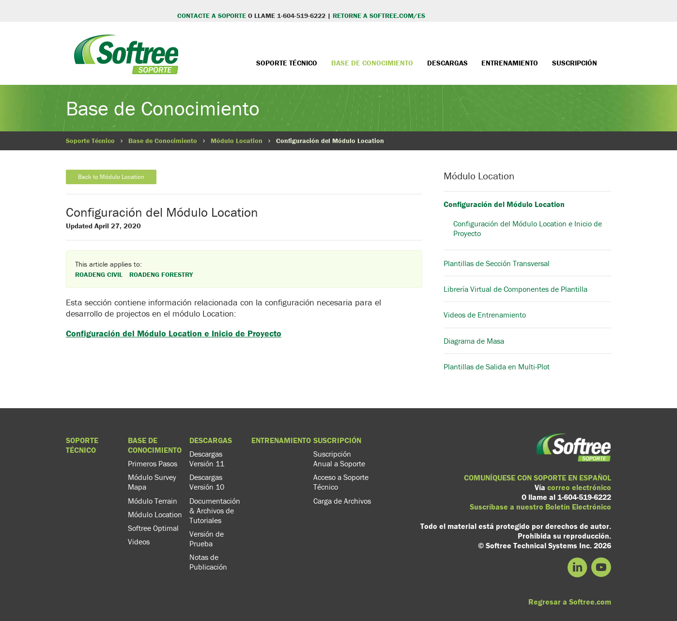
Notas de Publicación (208, 562)
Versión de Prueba (206, 538)
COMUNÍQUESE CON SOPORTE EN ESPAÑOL (537, 477)
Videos (139, 541)
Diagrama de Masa (474, 341)
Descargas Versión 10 (206, 482)
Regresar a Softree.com (569, 601)
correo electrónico (579, 487)
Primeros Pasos (152, 463)
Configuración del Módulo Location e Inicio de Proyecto (173, 333)
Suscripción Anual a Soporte (339, 458)
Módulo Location (236, 140)
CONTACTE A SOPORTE (211, 15)
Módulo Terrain (152, 501)
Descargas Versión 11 (206, 458)
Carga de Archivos (342, 501)
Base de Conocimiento (372, 62)
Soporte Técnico (286, 62)
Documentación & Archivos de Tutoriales (214, 510)
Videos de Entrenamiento (485, 314)
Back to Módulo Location (111, 177)
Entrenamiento (509, 62)
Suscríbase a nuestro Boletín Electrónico (540, 506)
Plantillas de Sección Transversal (497, 263)
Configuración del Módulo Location (504, 204)
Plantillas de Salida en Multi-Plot (497, 366)
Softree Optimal (153, 528)
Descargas (447, 62)
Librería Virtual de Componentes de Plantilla (515, 289)
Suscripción (574, 62)
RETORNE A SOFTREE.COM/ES (379, 15)
